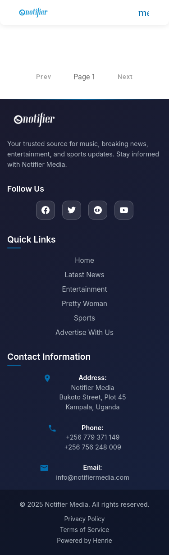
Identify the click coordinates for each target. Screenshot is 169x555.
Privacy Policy (84, 519)
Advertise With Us (84, 332)
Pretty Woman (84, 303)
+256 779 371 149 (93, 437)
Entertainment (84, 289)
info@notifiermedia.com (92, 477)
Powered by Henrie (84, 540)
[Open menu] (144, 12)
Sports (84, 318)
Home (84, 260)
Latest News (84, 275)
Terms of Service (84, 529)
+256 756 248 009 (92, 447)
